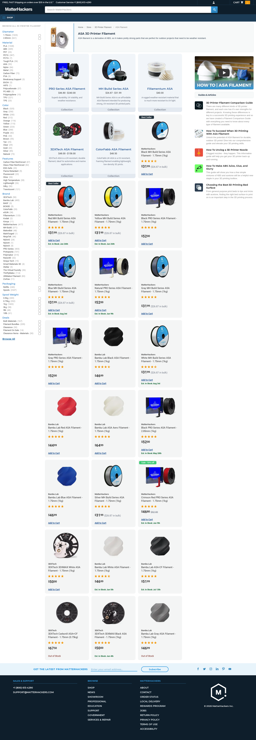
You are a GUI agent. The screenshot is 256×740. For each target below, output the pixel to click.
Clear (8, 145)
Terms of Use (149, 724)
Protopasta (11, 251)
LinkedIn (217, 669)
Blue (8, 129)
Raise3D (9, 258)
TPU (8, 97)
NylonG (9, 239)
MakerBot (10, 230)
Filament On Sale (13, 330)
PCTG (7, 58)
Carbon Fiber (11, 73)
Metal (8, 70)
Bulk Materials (12, 321)
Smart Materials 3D (14, 264)
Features (7, 158)
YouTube (230, 669)
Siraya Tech (11, 261)
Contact (145, 692)
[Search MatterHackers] (214, 9)
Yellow (9, 123)
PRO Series (11, 249)
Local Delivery (150, 701)
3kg (7, 307)
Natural (9, 154)
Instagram (211, 669)
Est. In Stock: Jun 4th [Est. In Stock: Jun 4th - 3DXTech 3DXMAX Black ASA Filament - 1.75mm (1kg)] (104, 656)
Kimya (8, 221)
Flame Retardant (12, 171)
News (91, 692)
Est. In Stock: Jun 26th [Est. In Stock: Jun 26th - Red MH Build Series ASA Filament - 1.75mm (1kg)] (58, 244)
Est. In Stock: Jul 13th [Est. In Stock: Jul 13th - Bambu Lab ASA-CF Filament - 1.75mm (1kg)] (150, 590)
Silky (7, 186)
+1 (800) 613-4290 (82, 2)
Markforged (10, 233)
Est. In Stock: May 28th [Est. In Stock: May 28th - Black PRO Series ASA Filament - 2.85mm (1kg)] (151, 453)
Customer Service (64, 2)
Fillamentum (12, 215)
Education (95, 706)
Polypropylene (12, 94)
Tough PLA (10, 61)
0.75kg (9, 301)
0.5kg (8, 298)
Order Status (149, 696)
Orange (9, 120)
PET (7, 52)
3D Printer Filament (103, 27)
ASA (7, 64)
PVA (7, 76)
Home (80, 27)
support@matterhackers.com (33, 692)
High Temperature (13, 180)
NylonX (8, 245)
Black (8, 108)
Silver (8, 151)
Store (89, 27)
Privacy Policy (150, 719)
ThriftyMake (11, 273)
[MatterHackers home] (18, 9)
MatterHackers (13, 224)
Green (9, 126)
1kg (8, 304)
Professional (97, 701)
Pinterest (223, 669)
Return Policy (149, 715)
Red (8, 117)
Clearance (10, 327)
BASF (7, 203)
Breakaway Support (14, 79)
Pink (7, 136)
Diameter (8, 31)
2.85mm (10, 38)
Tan (7, 142)
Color (5, 105)
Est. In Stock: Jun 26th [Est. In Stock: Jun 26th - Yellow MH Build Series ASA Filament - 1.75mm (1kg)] (105, 244)
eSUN (8, 212)
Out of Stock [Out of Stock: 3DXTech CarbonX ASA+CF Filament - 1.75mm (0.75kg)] (54, 656)
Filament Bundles (14, 324)
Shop (91, 687)
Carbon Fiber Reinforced (16, 162)
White (9, 114)
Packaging (8, 283)
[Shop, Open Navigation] (7, 17)
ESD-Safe (10, 168)
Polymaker (11, 255)
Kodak (8, 218)
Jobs (143, 710)
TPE (7, 100)
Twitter (204, 669)
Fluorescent (11, 174)
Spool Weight (10, 294)
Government (96, 715)
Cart (241, 2)
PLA (8, 46)
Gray (8, 111)
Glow (8, 177)
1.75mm (10, 35)
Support (93, 710)
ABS (8, 49)
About (144, 687)
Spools (10, 290)
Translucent (11, 189)
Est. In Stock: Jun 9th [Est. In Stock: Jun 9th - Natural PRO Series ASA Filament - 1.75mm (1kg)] (104, 314)
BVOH (7, 82)
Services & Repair (99, 719)
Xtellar (8, 267)
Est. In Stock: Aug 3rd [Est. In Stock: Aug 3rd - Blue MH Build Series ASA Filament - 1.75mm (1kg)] (57, 314)
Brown (8, 139)
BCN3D (8, 206)
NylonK (8, 242)
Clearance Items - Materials (18, 333)
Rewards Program (152, 706)
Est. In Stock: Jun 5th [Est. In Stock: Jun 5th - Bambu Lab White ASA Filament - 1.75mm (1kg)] (104, 590)
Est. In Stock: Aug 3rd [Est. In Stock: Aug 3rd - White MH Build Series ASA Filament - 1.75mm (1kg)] (150, 383)
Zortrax (9, 279)
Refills (9, 287)
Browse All (8, 338)
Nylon (8, 67)
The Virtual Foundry (14, 270)
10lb (7, 313)
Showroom (95, 696)
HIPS (7, 85)
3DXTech (9, 197)
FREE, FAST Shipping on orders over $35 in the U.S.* (27, 2)
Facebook (198, 669)
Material (7, 42)
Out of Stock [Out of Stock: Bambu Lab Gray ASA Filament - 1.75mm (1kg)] (147, 656)
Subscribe (155, 669)
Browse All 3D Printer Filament (21, 26)
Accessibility (148, 728)
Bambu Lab (11, 200)
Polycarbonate (12, 88)
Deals (5, 317)
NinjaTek (9, 236)
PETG (8, 55)
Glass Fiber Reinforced (16, 165)
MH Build (10, 227)
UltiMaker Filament (14, 276)
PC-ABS (8, 91)
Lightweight (11, 183)
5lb (7, 310)
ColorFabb (10, 209)
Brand (6, 193)
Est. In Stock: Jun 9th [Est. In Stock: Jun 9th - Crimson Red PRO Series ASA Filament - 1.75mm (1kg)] (150, 523)
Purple (8, 133)
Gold (7, 148)
